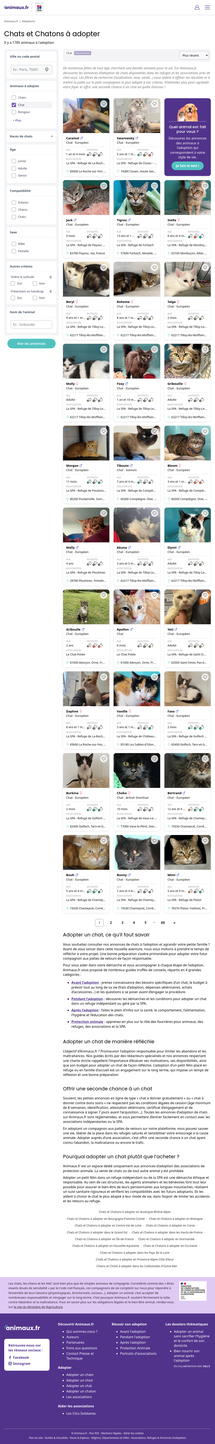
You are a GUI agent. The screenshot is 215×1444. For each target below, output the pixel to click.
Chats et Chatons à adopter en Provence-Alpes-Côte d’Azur (135, 1259)
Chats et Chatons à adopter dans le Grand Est (97, 1232)
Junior (22, 161)
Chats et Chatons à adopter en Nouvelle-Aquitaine (105, 1246)
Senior (22, 175)
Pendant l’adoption (87, 999)
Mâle (21, 244)
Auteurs (72, 1337)
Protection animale (87, 1021)
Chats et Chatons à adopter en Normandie (166, 1239)
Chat (21, 105)
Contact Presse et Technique (80, 1355)
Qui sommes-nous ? (81, 1331)
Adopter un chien (80, 1374)
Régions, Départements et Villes (110, 1438)
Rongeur (24, 112)
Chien (22, 98)
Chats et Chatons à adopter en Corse (170, 1225)
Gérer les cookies (133, 1433)
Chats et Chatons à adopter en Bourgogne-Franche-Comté (106, 1219)
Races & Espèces (79, 1438)
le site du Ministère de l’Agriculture (38, 1307)
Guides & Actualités (56, 1438)
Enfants (23, 202)
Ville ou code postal (25, 56)
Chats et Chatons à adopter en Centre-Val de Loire (108, 1225)
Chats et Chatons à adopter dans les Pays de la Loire (135, 1253)
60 (163, 922)
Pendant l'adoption (135, 1337)
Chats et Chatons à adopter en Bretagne (176, 1219)
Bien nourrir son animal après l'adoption (192, 1359)
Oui (19, 283)
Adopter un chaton (81, 1391)
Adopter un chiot (79, 1380)
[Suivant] (174, 923)
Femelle (23, 251)
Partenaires (75, 1342)
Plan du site (36, 1438)
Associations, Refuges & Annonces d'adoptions (158, 1438)
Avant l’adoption (85, 982)
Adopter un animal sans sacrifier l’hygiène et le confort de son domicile (192, 1338)
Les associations (79, 1397)
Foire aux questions (81, 1348)
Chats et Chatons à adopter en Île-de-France (104, 1239)
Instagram (19, 1363)
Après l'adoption (133, 1342)
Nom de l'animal (22, 312)
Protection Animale (135, 1348)
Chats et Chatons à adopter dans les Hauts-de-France (167, 1232)
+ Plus (17, 120)
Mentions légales (111, 1433)
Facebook (18, 1357)
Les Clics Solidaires (81, 1413)
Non (42, 283)
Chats (22, 217)
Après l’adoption (84, 1010)
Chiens (22, 210)
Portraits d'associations (138, 1353)
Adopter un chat (79, 1385)
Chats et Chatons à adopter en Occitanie (170, 1246)
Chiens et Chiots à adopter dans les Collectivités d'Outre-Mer (136, 1266)
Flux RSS (94, 1433)
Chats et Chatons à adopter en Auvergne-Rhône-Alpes (135, 1212)
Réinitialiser (82, 53)
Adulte (22, 168)
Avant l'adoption (133, 1331)
